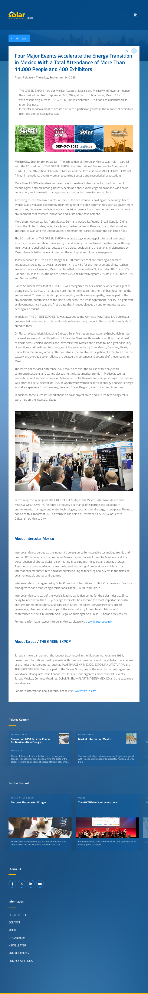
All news (18, 38)
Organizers (17, 937)
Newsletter (17, 945)
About (13, 930)
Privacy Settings (21, 960)
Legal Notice (18, 914)
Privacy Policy (19, 953)
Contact (14, 922)
